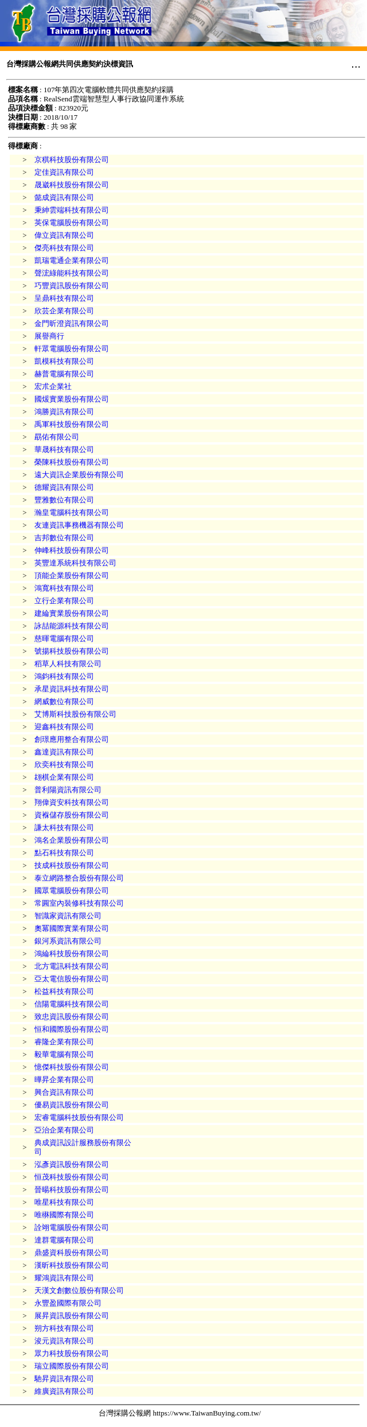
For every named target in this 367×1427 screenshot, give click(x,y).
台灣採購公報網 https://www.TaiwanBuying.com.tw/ (180, 1413)
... (356, 63)
